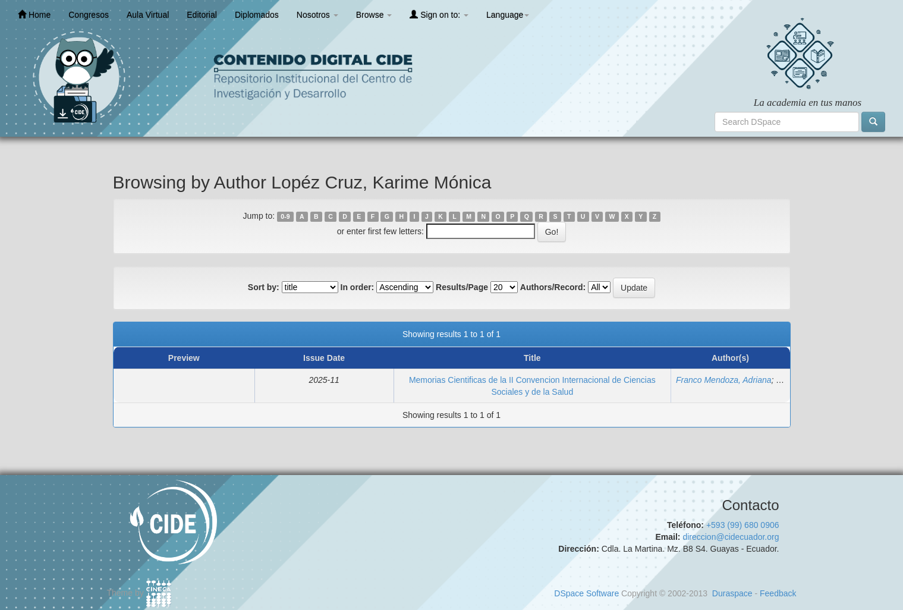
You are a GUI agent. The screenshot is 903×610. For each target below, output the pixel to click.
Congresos (88, 15)
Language (507, 15)
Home (34, 15)
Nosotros (317, 15)
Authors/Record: (553, 287)
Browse (374, 15)
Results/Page (462, 287)
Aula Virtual (148, 15)
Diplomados (257, 15)
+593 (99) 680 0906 (742, 525)
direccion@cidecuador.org (730, 537)
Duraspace (732, 593)
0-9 (285, 216)
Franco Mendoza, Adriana (724, 380)
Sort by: (263, 287)
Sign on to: (439, 15)
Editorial (202, 15)
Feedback (778, 593)
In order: (358, 287)
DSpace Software (586, 593)
